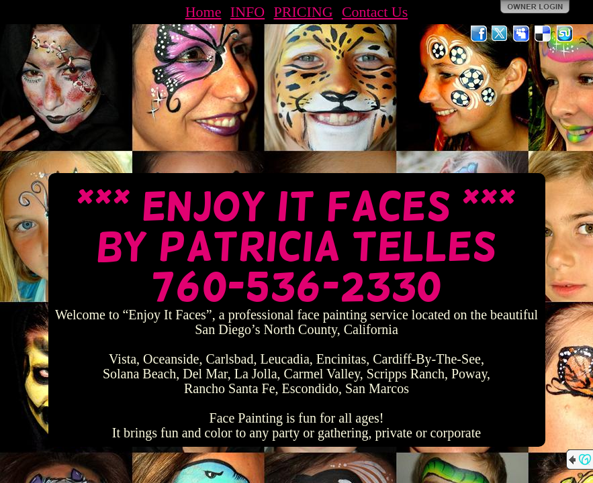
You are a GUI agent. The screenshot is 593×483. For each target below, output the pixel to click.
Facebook (478, 33)
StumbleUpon (564, 33)
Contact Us (375, 11)
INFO (247, 11)
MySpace (521, 33)
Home (203, 11)
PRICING (303, 11)
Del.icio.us (543, 33)
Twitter (500, 33)
